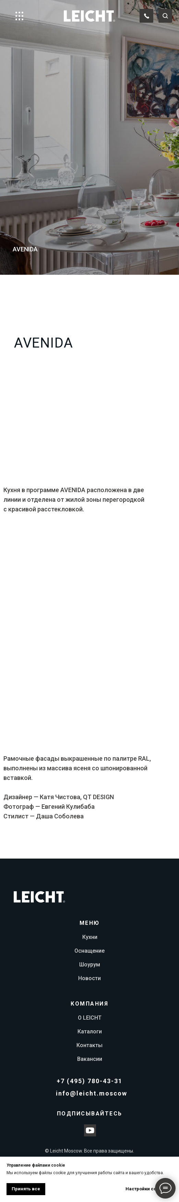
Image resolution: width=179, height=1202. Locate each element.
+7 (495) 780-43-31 (89, 1081)
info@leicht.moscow (91, 1093)
